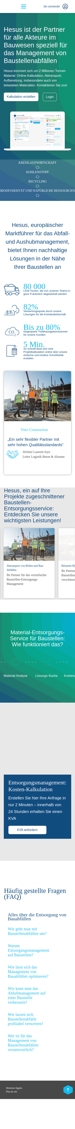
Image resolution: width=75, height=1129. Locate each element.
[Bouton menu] (23, 6)
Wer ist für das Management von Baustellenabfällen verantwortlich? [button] (23, 1073)
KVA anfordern (27, 860)
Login (50, 96)
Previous (56, 520)
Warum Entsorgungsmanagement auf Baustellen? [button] (28, 980)
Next (67, 520)
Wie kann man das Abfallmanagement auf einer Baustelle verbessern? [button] (27, 1025)
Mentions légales (14, 1118)
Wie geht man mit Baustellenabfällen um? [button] (27, 961)
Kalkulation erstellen (21, 96)
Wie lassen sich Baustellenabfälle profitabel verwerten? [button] (25, 1049)
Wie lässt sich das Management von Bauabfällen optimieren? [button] (28, 1001)
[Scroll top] (68, 1090)
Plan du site (11, 1121)
